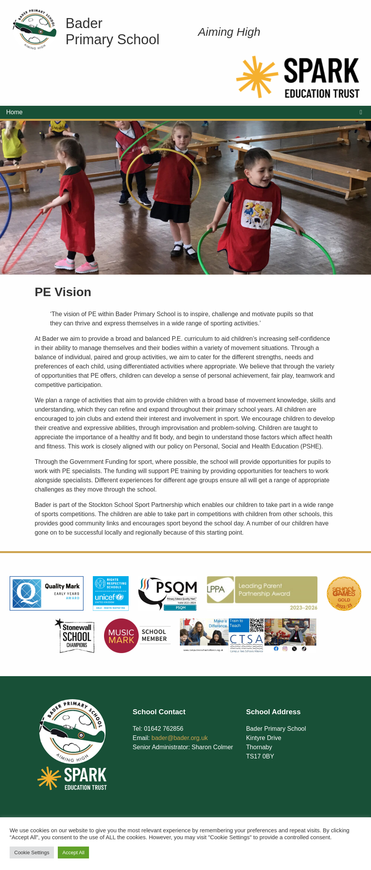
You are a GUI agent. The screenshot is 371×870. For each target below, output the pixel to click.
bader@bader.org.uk (179, 738)
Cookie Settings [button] (31, 852)
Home (14, 112)
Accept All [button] (73, 852)
